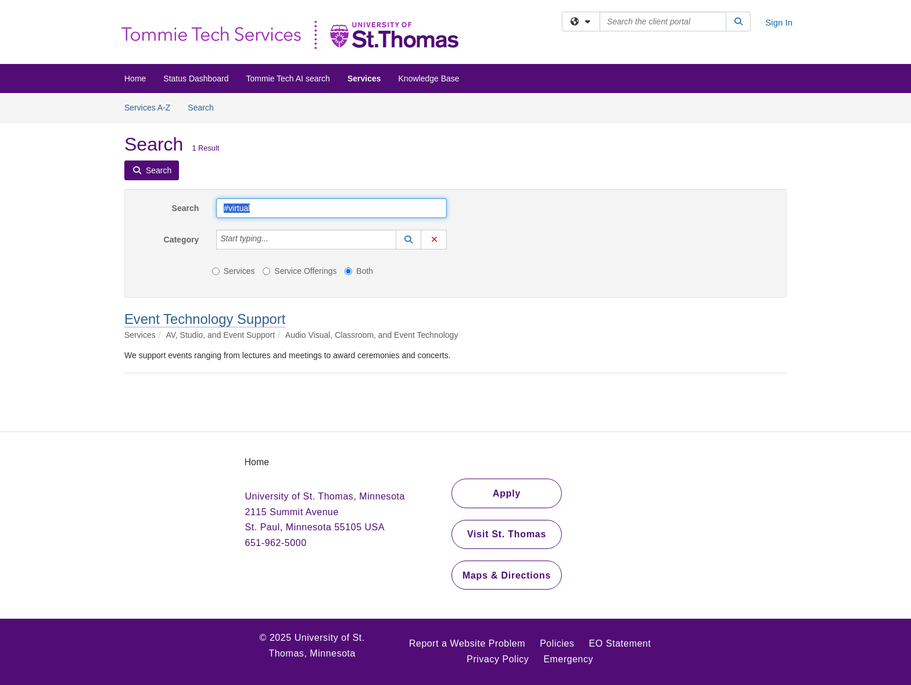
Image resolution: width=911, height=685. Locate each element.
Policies (557, 643)
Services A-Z (147, 107)
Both (359, 271)
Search (205, 106)
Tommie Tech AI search (287, 78)
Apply (507, 493)
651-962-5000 (276, 543)
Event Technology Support (204, 319)
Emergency (568, 659)
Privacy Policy (498, 659)
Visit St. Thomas (506, 534)
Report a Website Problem (467, 643)
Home (135, 78)
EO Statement (620, 643)
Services (364, 78)
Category (181, 239)
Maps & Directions (506, 575)
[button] (408, 239)
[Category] (274, 239)
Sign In (778, 22)
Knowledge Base (429, 78)
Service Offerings (299, 271)
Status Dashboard (195, 78)
